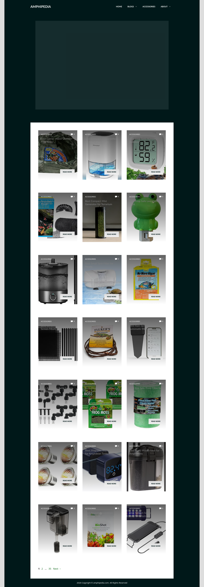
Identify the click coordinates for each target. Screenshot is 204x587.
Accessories (149, 6)
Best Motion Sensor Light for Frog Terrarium (145, 514)
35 (50, 568)
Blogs (134, 6)
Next (57, 568)
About (167, 6)
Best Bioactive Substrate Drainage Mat (99, 514)
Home (119, 6)
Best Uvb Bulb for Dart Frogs (57, 450)
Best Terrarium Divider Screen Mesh (53, 327)
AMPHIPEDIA (40, 6)
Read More (67, 172)
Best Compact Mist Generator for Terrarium (98, 202)
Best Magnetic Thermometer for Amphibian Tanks (101, 452)
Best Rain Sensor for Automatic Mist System (142, 327)
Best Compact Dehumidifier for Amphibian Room (101, 140)
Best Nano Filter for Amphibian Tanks (52, 514)
